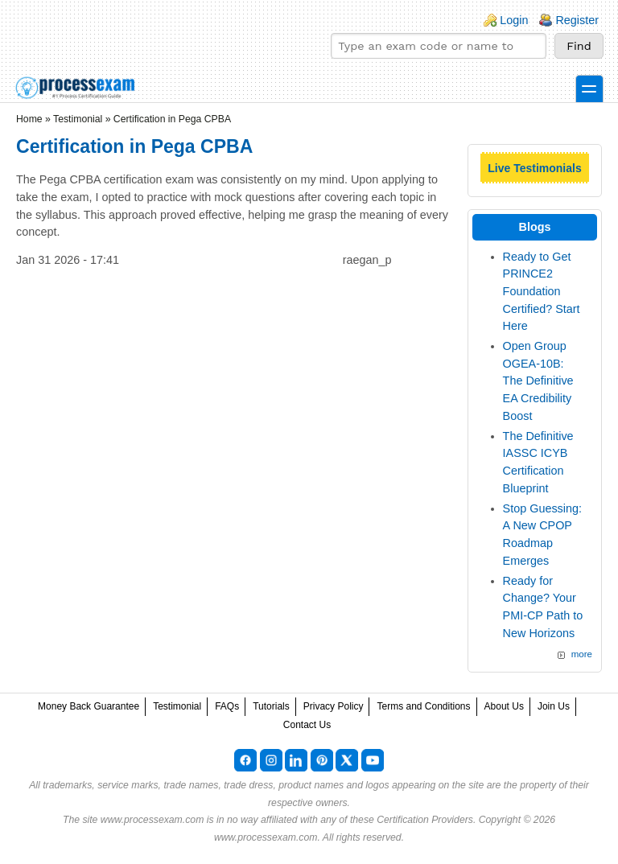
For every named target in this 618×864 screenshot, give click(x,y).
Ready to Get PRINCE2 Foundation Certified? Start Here (541, 291)
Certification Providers (425, 819)
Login (514, 20)
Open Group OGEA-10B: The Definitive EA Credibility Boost (538, 380)
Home (29, 119)
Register (577, 20)
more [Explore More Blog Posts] (581, 654)
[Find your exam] (438, 46)
